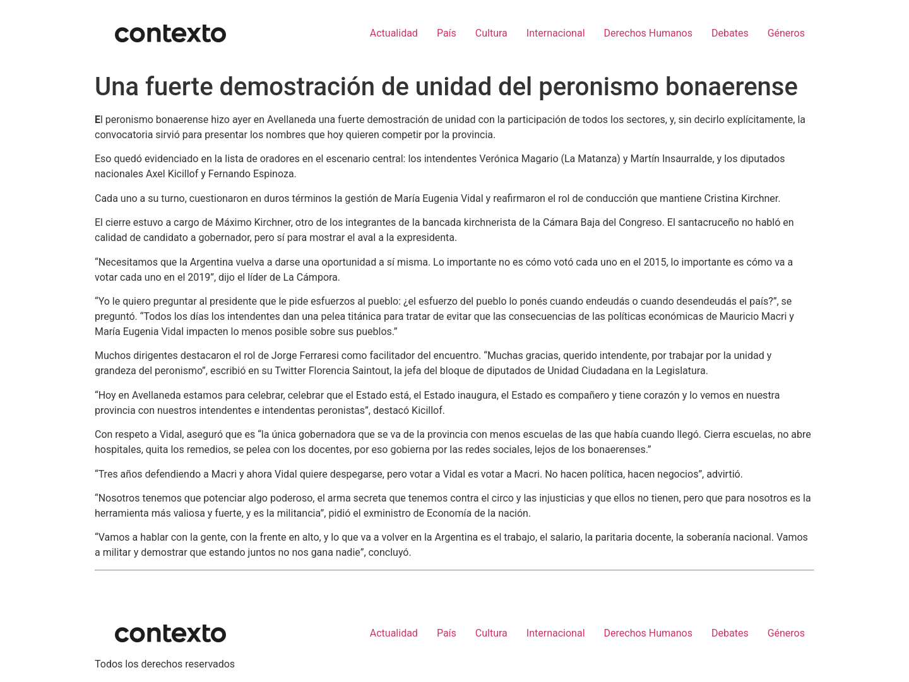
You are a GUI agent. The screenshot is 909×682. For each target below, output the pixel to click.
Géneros (786, 33)
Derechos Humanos (648, 33)
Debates (730, 33)
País (446, 33)
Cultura (491, 33)
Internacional (555, 33)
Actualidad (394, 33)
